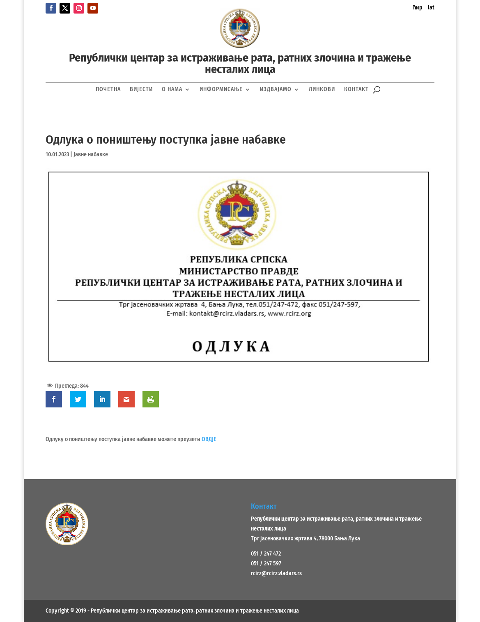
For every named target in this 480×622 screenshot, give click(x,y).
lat (431, 7)
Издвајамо (276, 89)
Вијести (141, 89)
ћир (418, 7)
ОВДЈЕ (209, 439)
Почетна (108, 89)
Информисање (221, 89)
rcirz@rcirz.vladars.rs (276, 573)
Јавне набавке (90, 154)
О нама (172, 89)
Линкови (322, 89)
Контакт (356, 89)
